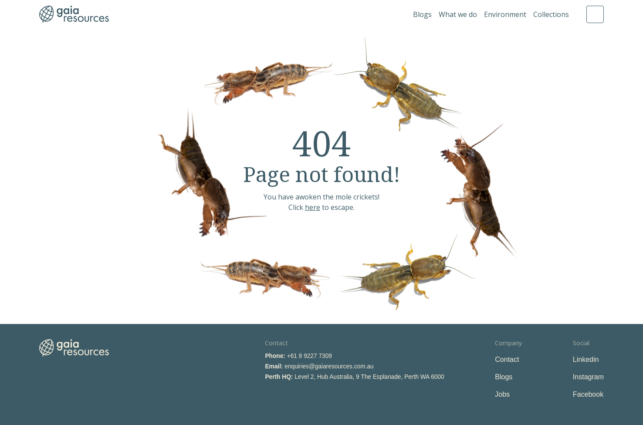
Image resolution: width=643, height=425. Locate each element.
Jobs (502, 394)
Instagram (588, 377)
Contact (507, 359)
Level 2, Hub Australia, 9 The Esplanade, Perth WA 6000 (369, 377)
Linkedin (586, 359)
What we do (458, 14)
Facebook (588, 394)
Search (595, 14)
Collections (551, 14)
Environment (505, 14)
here (312, 207)
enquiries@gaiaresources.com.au (328, 366)
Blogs (422, 14)
